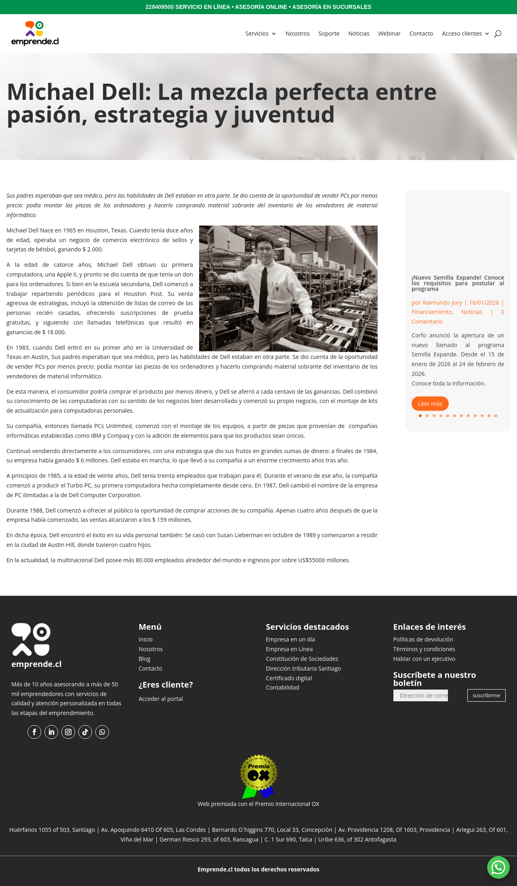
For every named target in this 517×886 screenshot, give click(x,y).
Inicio (146, 639)
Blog (144, 658)
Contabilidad (282, 687)
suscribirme (486, 695)
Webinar (389, 33)
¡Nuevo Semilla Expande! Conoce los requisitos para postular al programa (458, 291)
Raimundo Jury (442, 310)
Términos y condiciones (424, 649)
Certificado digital (289, 678)
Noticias (359, 33)
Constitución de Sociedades (302, 658)
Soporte (329, 33)
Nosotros (298, 33)
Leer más (430, 412)
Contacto (421, 33)
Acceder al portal (161, 698)
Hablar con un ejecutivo (424, 658)
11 (489, 415)
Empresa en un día (290, 639)
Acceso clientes (462, 33)
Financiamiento (432, 320)
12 (495, 415)
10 (482, 415)
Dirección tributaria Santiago (303, 668)
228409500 (159, 7)
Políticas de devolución (423, 639)
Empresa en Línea (289, 649)
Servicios (257, 33)
